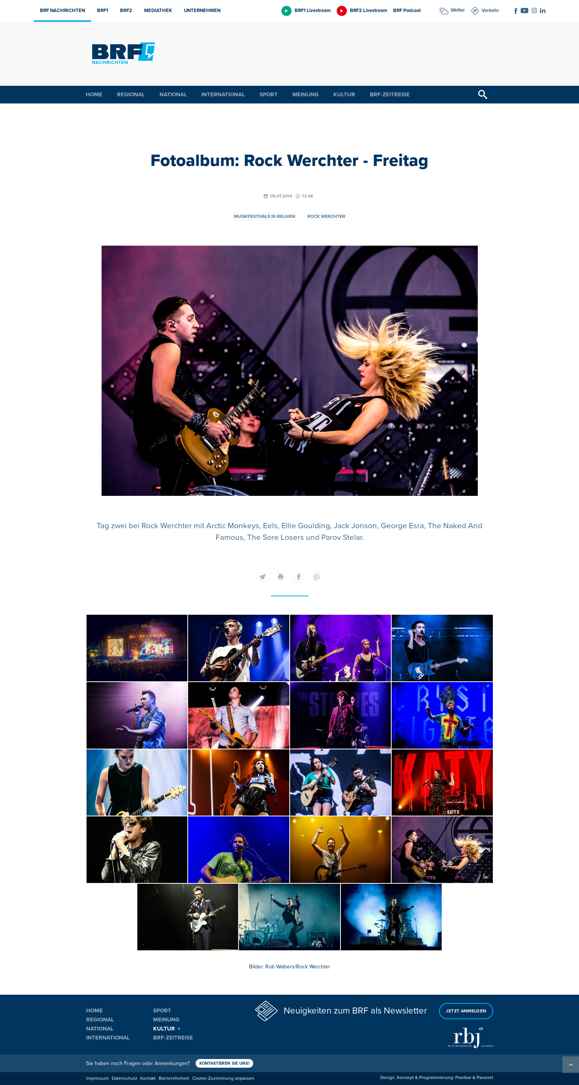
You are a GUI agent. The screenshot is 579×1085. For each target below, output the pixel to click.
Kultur (344, 94)
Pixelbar (463, 1077)
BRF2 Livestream (368, 11)
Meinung (305, 94)
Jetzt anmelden (466, 1011)
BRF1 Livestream (313, 11)
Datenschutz (124, 1078)
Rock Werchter (326, 216)
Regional (131, 94)
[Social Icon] (515, 11)
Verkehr (490, 11)
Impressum (97, 1078)
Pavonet (485, 1077)
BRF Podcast (407, 11)
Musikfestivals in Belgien (264, 216)
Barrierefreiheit (174, 1078)
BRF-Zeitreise (390, 94)
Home (94, 94)
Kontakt (148, 1078)
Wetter (458, 10)
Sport (269, 94)
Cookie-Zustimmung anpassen (223, 1078)
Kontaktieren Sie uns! (224, 1063)
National (173, 94)
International (223, 94)
